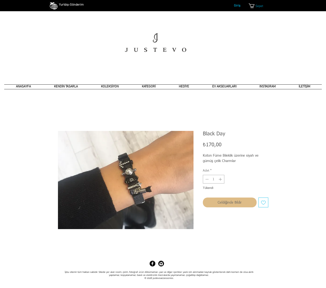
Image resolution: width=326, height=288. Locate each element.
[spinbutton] (213, 179)
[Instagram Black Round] (161, 263)
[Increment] (221, 179)
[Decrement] (206, 179)
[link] (259, 6)
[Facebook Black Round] (152, 263)
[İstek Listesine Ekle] (263, 202)
